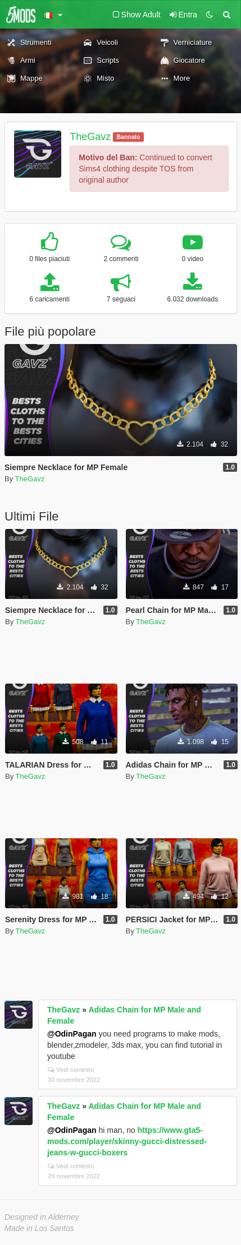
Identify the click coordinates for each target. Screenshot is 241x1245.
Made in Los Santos (39, 1228)
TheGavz (90, 136)
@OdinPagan (72, 1033)
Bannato (128, 136)
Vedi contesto (71, 1069)
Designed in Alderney (41, 1217)
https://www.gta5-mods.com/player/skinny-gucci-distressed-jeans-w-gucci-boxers (127, 1141)
